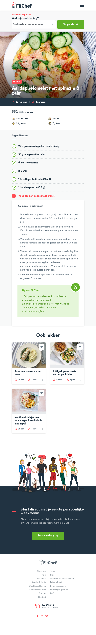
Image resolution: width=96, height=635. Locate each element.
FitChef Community (22, 5)
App (44, 575)
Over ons (41, 571)
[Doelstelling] (34, 24)
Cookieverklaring (37, 586)
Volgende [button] (70, 24)
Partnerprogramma (59, 590)
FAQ (52, 593)
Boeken (42, 593)
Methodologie (39, 582)
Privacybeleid (56, 582)
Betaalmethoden (58, 586)
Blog (52, 575)
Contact (42, 597)
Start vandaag (48, 535)
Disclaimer (41, 579)
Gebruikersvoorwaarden (62, 579)
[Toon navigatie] (82, 5)
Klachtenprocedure (37, 590)
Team (52, 571)
